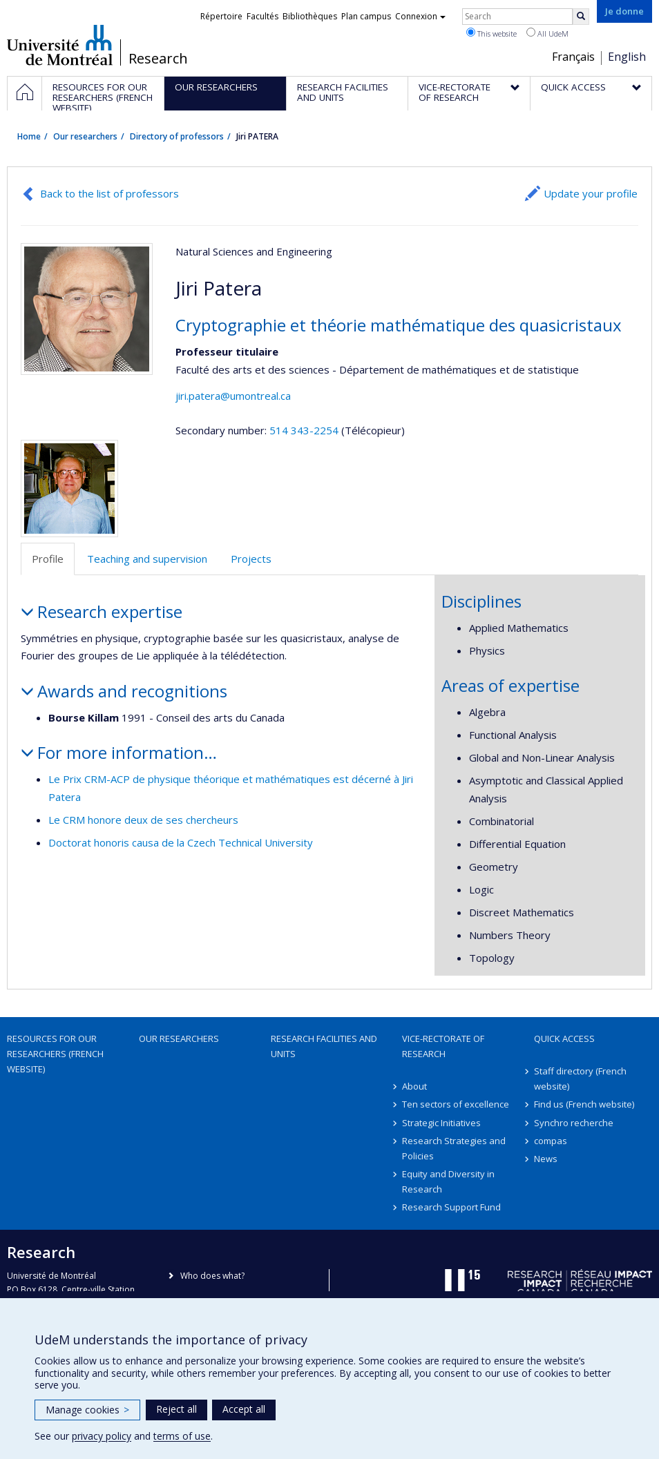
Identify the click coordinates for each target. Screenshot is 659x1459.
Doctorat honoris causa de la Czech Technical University (180, 842)
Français (573, 56)
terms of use (182, 1435)
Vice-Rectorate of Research (443, 1046)
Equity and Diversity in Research (448, 1181)
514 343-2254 (305, 430)
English (627, 56)
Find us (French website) (584, 1104)
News (545, 1158)
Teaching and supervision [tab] (147, 559)
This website (491, 33)
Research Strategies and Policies (454, 1148)
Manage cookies (87, 1409)
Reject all (176, 1408)
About (414, 1086)
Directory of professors (177, 136)
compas (550, 1140)
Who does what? (212, 1276)
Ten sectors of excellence (455, 1104)
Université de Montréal (60, 45)
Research (158, 59)
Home (29, 136)
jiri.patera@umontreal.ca (233, 396)
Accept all (243, 1408)
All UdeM (547, 33)
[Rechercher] (581, 16)
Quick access (564, 1038)
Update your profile (591, 193)
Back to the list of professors (109, 193)
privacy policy (101, 1435)
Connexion (420, 16)
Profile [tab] (48, 559)
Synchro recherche (573, 1123)
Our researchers (85, 136)
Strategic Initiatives (441, 1123)
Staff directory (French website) (580, 1078)
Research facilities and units (324, 1046)
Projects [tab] (251, 559)
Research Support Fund (451, 1207)
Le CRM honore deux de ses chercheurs (143, 820)
